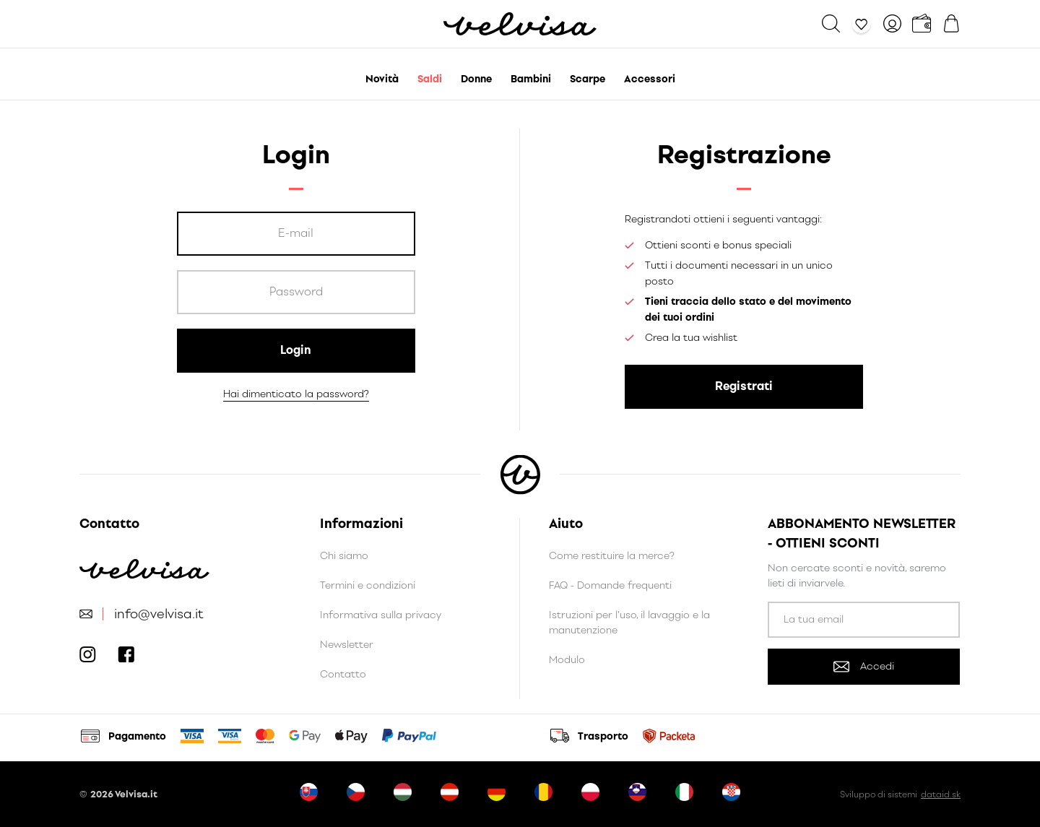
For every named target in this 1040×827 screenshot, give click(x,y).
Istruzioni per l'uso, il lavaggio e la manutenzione (629, 622)
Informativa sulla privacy (380, 615)
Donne (476, 79)
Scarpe (587, 79)
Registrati (744, 386)
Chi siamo (344, 556)
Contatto (343, 674)
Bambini (531, 79)
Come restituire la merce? (612, 556)
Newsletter (346, 644)
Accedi (863, 666)
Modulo (567, 660)
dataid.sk (941, 794)
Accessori (649, 79)
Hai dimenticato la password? (296, 394)
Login (295, 350)
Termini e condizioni (367, 585)
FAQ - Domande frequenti (610, 585)
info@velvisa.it (159, 614)
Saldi (429, 79)
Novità (382, 79)
